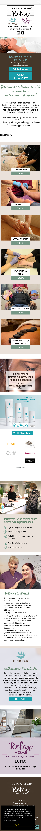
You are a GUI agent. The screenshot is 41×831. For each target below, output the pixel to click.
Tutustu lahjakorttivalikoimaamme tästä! (20, 385)
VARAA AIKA (20, 69)
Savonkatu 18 (23, 803)
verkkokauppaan (22, 433)
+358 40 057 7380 (20, 608)
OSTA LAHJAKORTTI (21, 76)
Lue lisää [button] (14, 820)
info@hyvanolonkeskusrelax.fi (20, 29)
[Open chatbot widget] (37, 827)
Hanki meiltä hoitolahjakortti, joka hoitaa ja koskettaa (20, 376)
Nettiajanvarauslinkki (12, 598)
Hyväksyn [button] (18, 825)
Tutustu (20, 173)
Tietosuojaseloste (20, 794)
